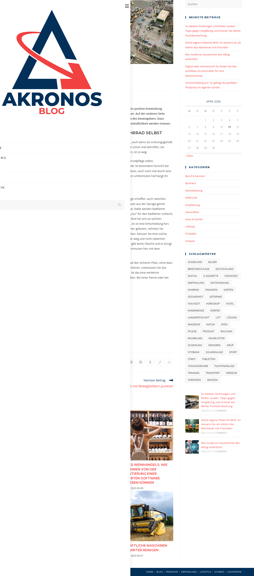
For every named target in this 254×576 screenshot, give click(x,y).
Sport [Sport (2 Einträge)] (233, 352)
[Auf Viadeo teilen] (160, 362)
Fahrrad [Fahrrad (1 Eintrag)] (193, 289)
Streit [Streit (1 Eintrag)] (192, 359)
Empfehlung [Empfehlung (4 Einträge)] (196, 283)
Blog (160, 571)
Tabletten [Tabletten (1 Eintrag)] (208, 359)
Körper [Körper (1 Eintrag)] (215, 310)
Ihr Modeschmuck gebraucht (57, 545)
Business (190, 183)
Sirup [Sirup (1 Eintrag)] (230, 345)
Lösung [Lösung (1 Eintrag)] (232, 317)
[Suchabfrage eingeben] (213, 4)
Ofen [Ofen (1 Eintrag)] (224, 324)
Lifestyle (190, 226)
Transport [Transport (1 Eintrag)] (213, 373)
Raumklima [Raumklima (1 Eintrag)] (195, 338)
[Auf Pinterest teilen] (103, 362)
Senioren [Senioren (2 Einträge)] (214, 345)
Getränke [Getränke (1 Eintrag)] (216, 296)
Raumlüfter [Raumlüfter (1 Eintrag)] (217, 338)
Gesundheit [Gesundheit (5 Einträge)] (195, 296)
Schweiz (190, 241)
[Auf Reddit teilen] (141, 362)
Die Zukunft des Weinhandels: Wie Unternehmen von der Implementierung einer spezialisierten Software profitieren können (135, 474)
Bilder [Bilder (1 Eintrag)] (212, 262)
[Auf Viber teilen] (122, 362)
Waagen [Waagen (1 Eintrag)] (212, 380)
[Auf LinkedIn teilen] (112, 362)
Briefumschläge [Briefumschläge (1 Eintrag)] (199, 269)
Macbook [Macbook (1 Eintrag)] (194, 324)
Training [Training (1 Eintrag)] (193, 373)
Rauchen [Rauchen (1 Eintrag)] (226, 331)
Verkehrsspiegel (109, 209)
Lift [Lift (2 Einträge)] (218, 317)
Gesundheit (192, 212)
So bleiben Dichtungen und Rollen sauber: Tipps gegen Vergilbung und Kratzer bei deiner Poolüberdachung (213, 30)
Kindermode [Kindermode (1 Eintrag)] (196, 310)
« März (189, 155)
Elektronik (191, 197)
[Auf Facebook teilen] (93, 362)
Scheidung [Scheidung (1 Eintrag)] (195, 345)
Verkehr (54, 344)
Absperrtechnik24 (88, 263)
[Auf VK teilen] (131, 362)
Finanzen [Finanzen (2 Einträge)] (211, 289)
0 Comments (220, 410)
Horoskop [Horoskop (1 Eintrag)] (213, 303)
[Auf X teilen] (84, 362)
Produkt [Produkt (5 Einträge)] (208, 331)
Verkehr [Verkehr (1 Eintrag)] (231, 373)
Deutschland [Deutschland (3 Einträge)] (225, 269)
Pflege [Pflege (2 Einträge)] (192, 331)
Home (149, 571)
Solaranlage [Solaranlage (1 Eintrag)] (214, 352)
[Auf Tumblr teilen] (150, 362)
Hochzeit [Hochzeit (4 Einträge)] (194, 303)
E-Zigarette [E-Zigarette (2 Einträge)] (211, 276)
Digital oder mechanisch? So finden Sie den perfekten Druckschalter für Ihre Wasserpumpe (211, 71)
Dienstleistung (194, 190)
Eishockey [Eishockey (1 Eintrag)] (231, 276)
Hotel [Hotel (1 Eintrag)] (230, 303)
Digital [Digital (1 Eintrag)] (192, 276)
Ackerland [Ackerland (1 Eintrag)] (195, 262)
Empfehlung (79, 96)
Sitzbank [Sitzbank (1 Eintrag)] (193, 352)
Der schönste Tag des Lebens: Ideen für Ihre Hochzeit (57, 467)
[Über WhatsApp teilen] (169, 362)
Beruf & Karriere (195, 176)
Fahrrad (43, 344)
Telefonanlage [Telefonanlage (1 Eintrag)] (224, 366)
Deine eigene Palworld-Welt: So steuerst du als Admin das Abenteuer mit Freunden (221, 424)
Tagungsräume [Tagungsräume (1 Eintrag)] (198, 366)
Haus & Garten (194, 219)
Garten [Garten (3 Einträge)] (228, 289)
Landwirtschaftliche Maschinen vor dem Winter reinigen (135, 548)
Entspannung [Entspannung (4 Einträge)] (220, 283)
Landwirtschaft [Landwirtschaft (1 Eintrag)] (199, 317)
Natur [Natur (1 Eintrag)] (211, 324)
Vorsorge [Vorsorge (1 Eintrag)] (194, 380)
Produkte (190, 233)
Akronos (30, 96)
